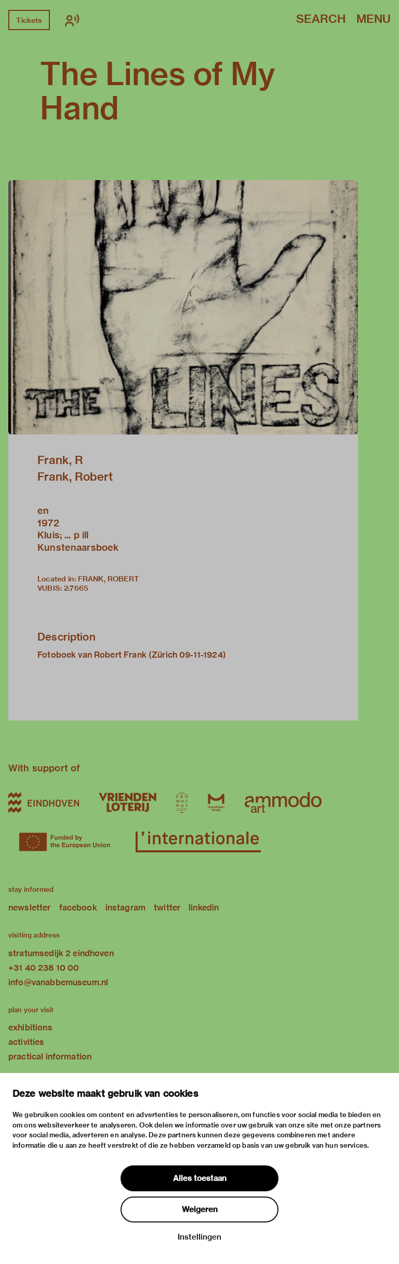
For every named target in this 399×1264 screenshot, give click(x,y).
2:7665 (76, 588)
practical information (49, 1056)
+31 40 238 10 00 (43, 967)
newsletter (29, 907)
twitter (167, 907)
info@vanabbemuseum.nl (58, 982)
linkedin (204, 907)
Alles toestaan (200, 1178)
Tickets (29, 20)
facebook (78, 907)
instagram (125, 907)
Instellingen (199, 1237)
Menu (373, 19)
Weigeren (200, 1209)
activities (26, 1042)
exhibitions (30, 1027)
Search (320, 19)
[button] (183, 307)
